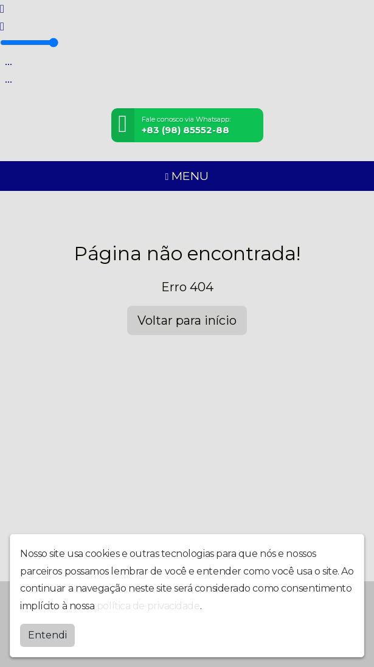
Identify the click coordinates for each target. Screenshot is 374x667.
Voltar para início (187, 320)
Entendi (47, 635)
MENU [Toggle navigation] (187, 175)
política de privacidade (148, 606)
